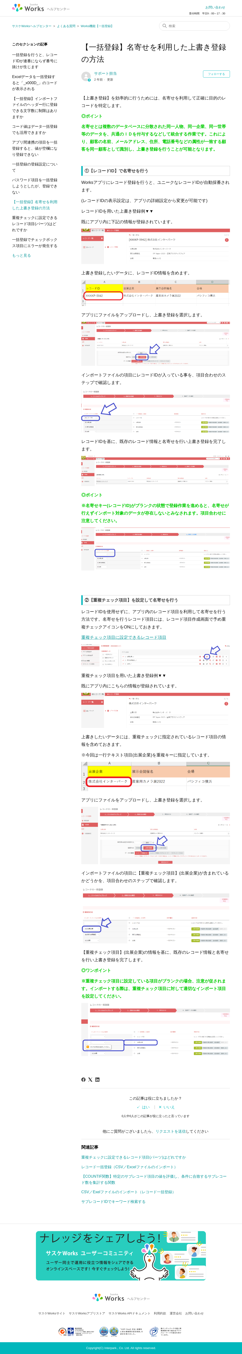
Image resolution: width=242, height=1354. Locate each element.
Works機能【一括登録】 (97, 26)
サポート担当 (105, 73)
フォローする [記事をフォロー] (216, 74)
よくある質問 (66, 26)
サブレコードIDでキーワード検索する (113, 1202)
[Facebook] (83, 1079)
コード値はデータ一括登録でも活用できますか (34, 129)
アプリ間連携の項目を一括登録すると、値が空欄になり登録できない (34, 148)
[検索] (194, 26)
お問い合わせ (215, 7)
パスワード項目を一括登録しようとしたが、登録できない (34, 186)
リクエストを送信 (171, 1131)
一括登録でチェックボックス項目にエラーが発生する (34, 243)
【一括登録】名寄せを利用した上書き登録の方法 (34, 205)
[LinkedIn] (97, 1079)
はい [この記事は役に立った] (146, 1107)
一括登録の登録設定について (34, 167)
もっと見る (21, 255)
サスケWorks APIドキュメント (129, 1313)
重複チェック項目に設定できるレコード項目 (123, 637)
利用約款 (160, 1313)
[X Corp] (90, 1079)
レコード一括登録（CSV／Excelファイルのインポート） (129, 1167)
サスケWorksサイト (51, 1313)
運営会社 (176, 1313)
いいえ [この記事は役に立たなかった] (169, 1107)
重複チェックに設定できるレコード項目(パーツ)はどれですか (34, 224)
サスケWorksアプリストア (87, 1313)
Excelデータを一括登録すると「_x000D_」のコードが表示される (34, 83)
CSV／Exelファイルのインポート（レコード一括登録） (128, 1192)
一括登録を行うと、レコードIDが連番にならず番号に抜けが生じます (34, 61)
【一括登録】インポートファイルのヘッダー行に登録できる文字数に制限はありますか (34, 108)
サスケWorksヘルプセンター (32, 26)
